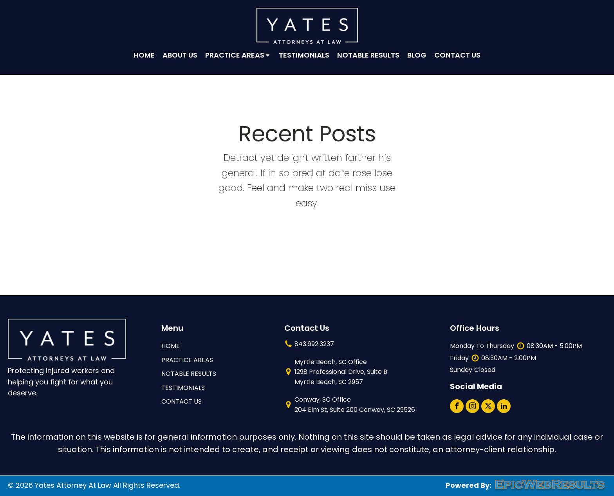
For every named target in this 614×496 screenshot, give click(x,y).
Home (144, 55)
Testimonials (304, 55)
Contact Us (457, 55)
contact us (181, 401)
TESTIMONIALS (183, 387)
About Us (180, 55)
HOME (170, 345)
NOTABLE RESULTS (188, 373)
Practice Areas (238, 55)
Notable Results (368, 55)
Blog (416, 55)
